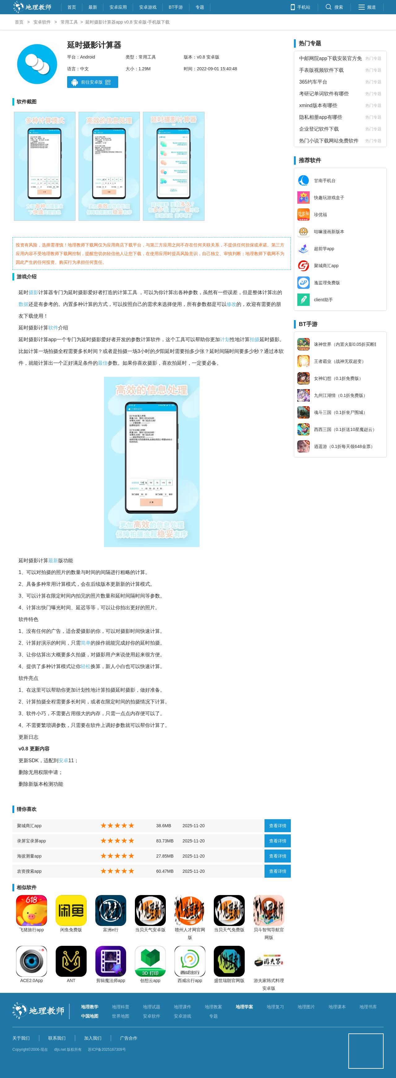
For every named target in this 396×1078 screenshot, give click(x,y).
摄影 (33, 292)
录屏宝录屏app (31, 840)
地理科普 (120, 1006)
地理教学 (89, 1006)
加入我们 (92, 1038)
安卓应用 (118, 6)
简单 (86, 642)
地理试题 (151, 1006)
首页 (71, 6)
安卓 (63, 760)
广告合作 (128, 1038)
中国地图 (89, 1016)
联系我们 (57, 1038)
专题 (200, 6)
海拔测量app (29, 856)
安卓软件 (42, 22)
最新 (92, 6)
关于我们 (21, 1038)
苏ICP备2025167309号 (107, 1049)
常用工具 (69, 22)
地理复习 (275, 1006)
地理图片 (306, 1006)
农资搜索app (29, 871)
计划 (225, 339)
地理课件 (182, 1006)
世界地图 (120, 1016)
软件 (53, 327)
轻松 (86, 666)
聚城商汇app (29, 825)
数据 (23, 304)
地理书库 (368, 1006)
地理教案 (213, 1006)
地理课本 (337, 1006)
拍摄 (255, 339)
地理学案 (244, 1006)
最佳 (103, 363)
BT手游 (176, 6)
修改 (231, 304)
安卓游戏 (148, 6)
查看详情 (277, 825)
